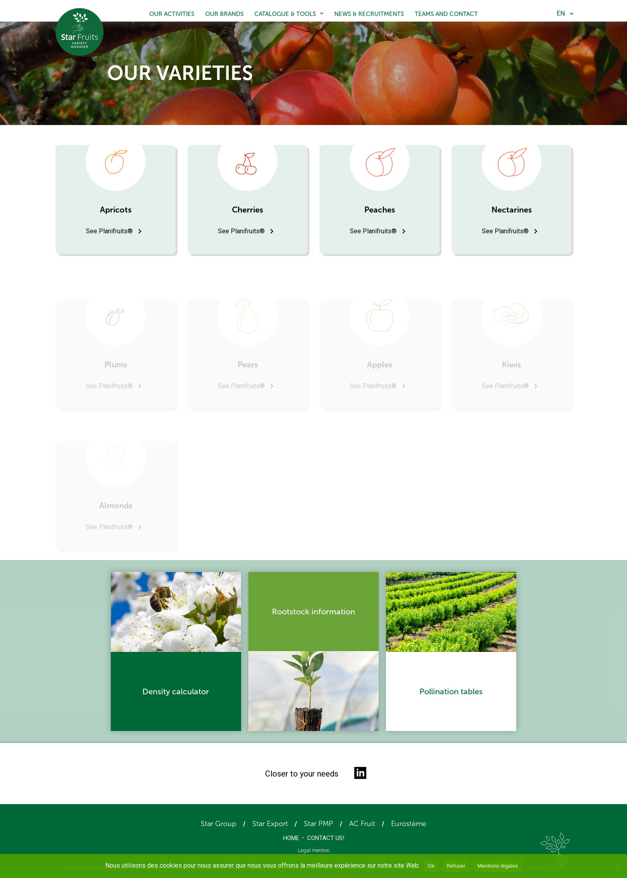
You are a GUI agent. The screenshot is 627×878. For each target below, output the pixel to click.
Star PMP (318, 823)
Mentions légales (497, 866)
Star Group (218, 823)
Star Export (270, 823)
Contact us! (325, 838)
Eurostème (408, 823)
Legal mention (313, 850)
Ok (431, 866)
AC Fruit (362, 823)
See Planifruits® (109, 231)
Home (291, 838)
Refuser (456, 866)
